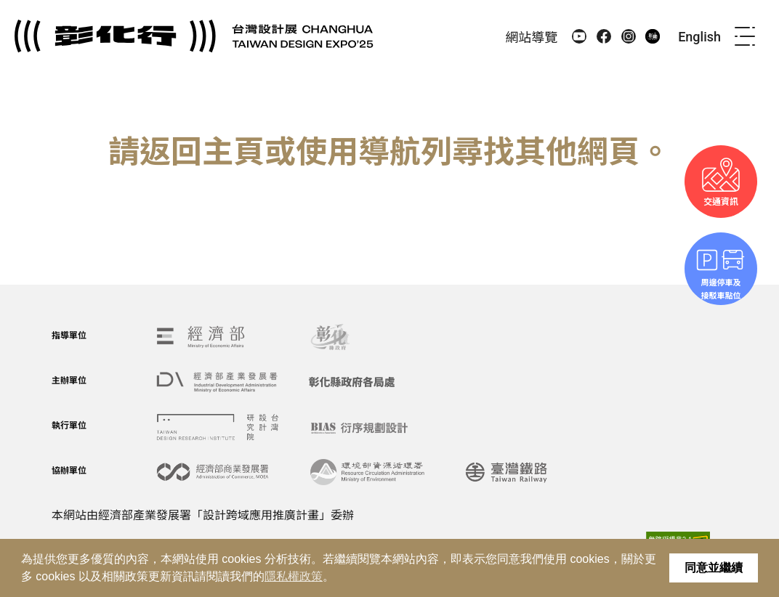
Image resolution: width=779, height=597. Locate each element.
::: (489, 36)
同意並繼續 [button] (714, 567)
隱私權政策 (294, 576)
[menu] (745, 36)
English (699, 36)
